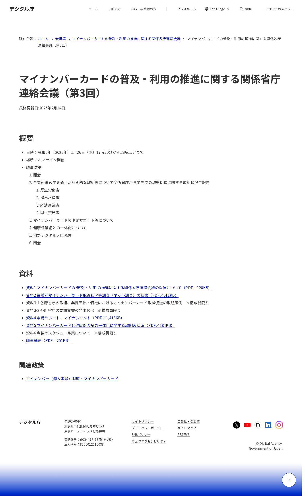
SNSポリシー (141, 434)
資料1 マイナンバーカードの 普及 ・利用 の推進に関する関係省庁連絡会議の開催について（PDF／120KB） (119, 287)
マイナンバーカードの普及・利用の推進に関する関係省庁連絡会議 (126, 38)
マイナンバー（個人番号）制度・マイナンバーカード (72, 378)
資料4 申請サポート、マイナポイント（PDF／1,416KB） (75, 317)
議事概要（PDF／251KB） (49, 340)
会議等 (60, 38)
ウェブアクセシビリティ (149, 441)
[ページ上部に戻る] (289, 480)
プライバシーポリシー (147, 428)
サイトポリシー (143, 421)
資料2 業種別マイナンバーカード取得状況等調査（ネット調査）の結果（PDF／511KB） (102, 295)
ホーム (43, 38)
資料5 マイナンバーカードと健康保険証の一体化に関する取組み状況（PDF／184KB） (100, 325)
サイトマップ (186, 428)
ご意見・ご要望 (188, 421)
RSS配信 (183, 434)
